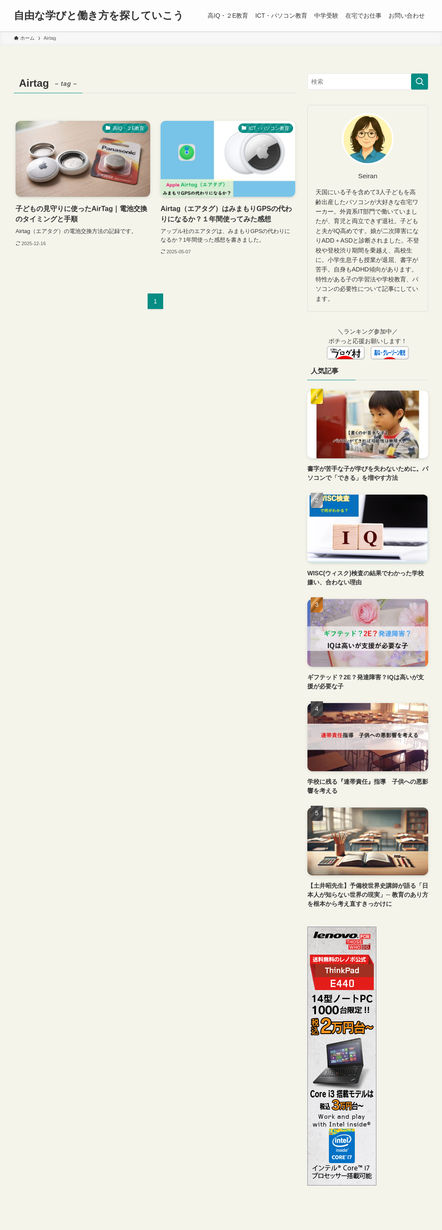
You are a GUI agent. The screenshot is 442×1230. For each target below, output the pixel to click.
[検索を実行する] (419, 81)
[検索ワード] (367, 81)
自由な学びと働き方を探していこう (99, 15)
